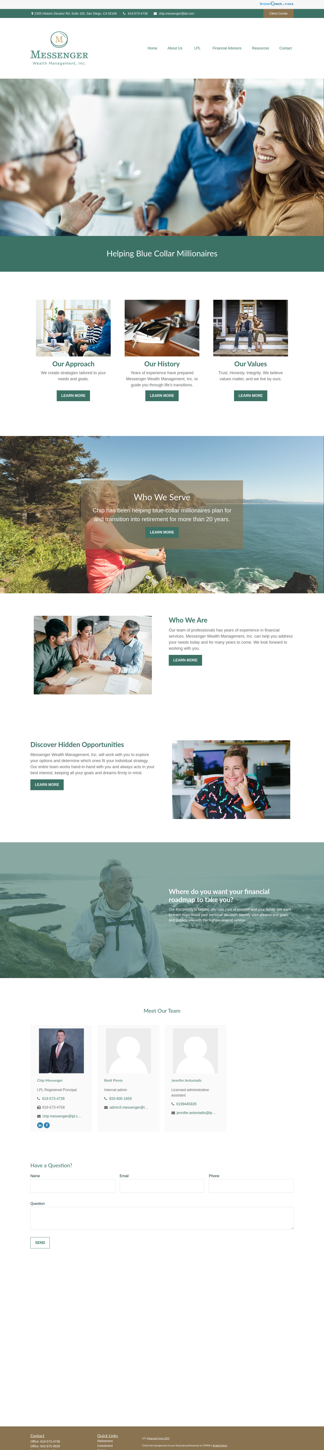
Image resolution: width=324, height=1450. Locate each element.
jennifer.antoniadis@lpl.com (196, 1113)
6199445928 (186, 1104)
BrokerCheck (220, 1445)
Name (35, 1176)
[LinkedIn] (40, 1125)
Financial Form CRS (158, 1438)
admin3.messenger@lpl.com (129, 1107)
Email (124, 1176)
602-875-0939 (50, 1446)
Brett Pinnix (113, 1080)
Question (37, 1203)
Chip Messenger (50, 1080)
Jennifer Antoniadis (186, 1080)
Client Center (278, 13)
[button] (152, 48)
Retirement (105, 1441)
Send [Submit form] (40, 1243)
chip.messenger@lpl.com (173, 13)
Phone (214, 1176)
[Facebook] (47, 1125)
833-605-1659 (120, 1099)
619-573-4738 (135, 13)
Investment (105, 1446)
